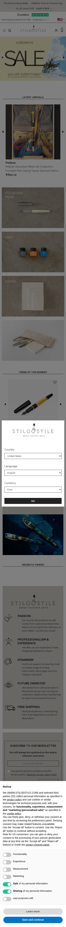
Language (10, 466)
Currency (10, 483)
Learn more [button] (33, 911)
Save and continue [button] (33, 919)
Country (9, 449)
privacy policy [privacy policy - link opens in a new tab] (14, 799)
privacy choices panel (37, 844)
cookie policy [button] (14, 813)
